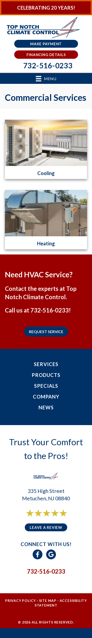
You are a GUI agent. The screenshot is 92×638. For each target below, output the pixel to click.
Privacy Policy (20, 600)
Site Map (47, 600)
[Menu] (45, 78)
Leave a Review (46, 527)
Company (46, 397)
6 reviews (50, 518)
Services (46, 364)
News (46, 407)
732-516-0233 (49, 310)
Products (46, 375)
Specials (46, 386)
